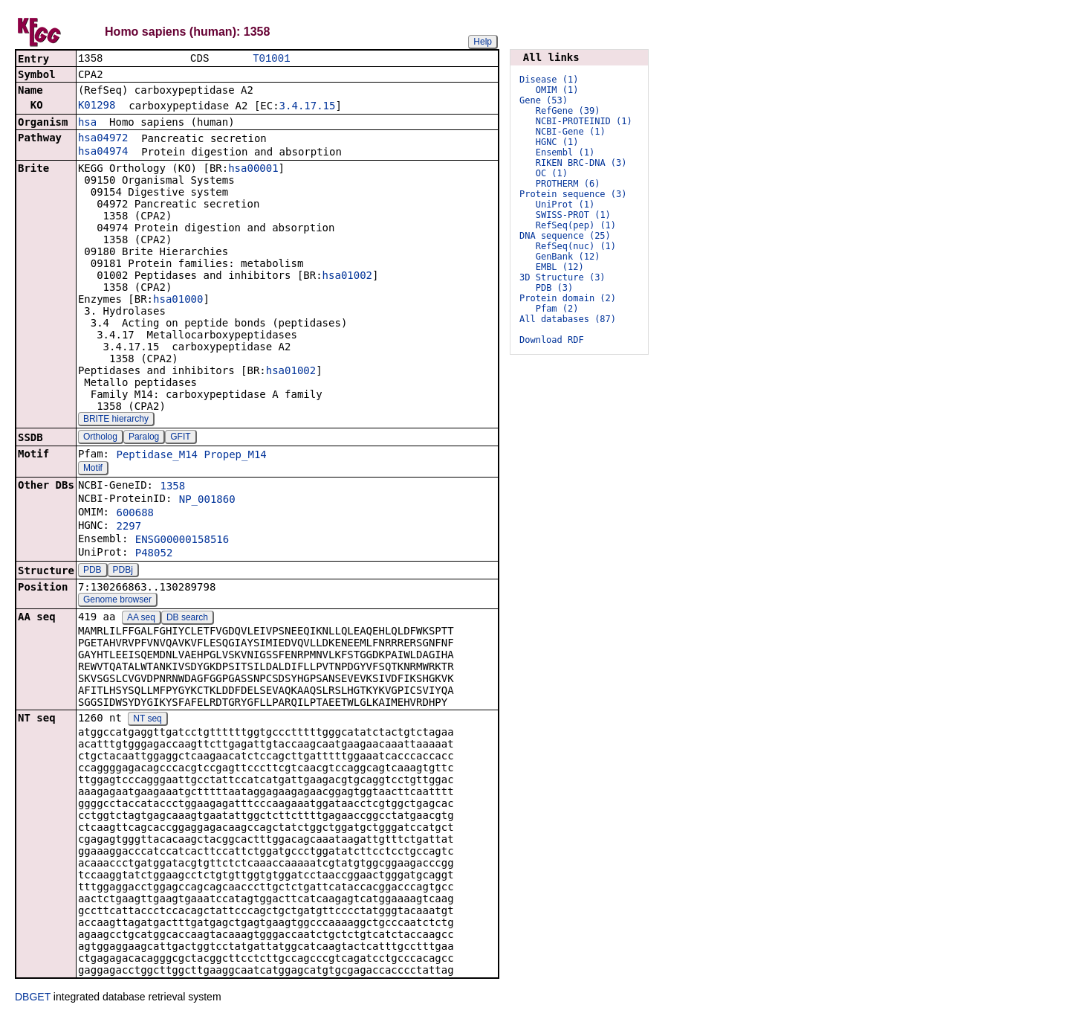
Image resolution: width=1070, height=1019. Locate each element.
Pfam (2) (557, 308)
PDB (92, 571)
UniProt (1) (565, 204)
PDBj (123, 571)
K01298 (97, 106)
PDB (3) (555, 288)
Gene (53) (543, 100)
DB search (187, 619)
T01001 (271, 59)
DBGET (33, 998)
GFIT (180, 438)
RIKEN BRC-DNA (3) (581, 163)
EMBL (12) (560, 267)
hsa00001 (253, 170)
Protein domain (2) (567, 298)
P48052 (154, 554)
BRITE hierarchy (116, 420)
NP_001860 (207, 501)
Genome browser (117, 601)
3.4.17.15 (307, 107)
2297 (128, 527)
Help (482, 41)
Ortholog (100, 438)
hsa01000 (178, 300)
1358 (172, 487)
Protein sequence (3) (573, 194)
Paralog (144, 438)
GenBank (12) (568, 256)
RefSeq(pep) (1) (576, 225)
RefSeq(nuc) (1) (576, 246)
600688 (135, 514)
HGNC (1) (557, 142)
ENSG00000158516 (182, 541)
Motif (93, 469)
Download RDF (551, 340)
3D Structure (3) (562, 277)
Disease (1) (548, 79)
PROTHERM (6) (568, 184)
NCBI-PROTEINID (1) (584, 121)
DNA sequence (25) (565, 236)
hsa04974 (103, 152)
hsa (87, 123)
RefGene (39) (568, 111)
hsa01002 (347, 277)
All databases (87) (567, 319)
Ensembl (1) (565, 152)
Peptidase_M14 (157, 456)
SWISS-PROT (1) (573, 215)
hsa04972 (103, 139)
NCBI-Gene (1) (571, 131)
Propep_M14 (235, 456)
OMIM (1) (557, 90)
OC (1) (552, 173)
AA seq (141, 619)
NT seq (147, 720)
